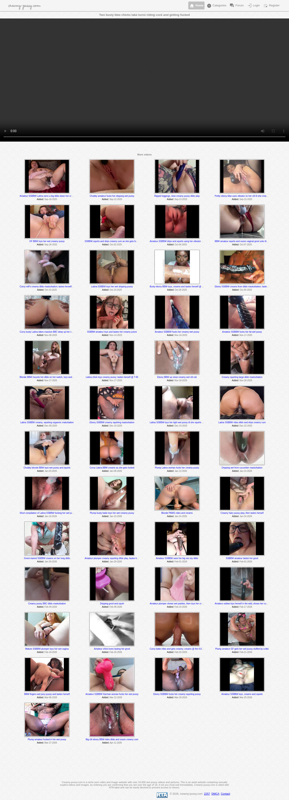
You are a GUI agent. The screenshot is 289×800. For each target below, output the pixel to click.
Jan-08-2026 (115, 471)
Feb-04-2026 (51, 607)
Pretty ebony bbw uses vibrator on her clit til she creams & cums (246, 196)
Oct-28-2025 (181, 290)
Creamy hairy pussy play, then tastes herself (242, 513)
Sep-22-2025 (115, 199)
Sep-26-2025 (50, 244)
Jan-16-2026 (51, 516)
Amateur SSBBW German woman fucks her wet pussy (112, 694)
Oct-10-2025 (51, 290)
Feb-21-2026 (246, 652)
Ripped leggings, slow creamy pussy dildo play (177, 196)
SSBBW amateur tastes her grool (242, 558)
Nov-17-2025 (245, 335)
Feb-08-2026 (115, 607)
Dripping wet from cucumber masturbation (242, 468)
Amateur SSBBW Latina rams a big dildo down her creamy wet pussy (53, 196)
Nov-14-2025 (115, 335)
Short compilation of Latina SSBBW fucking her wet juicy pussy (50, 513)
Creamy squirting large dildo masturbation (242, 377)
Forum (236, 6)
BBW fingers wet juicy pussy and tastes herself (47, 694)
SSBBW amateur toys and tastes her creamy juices (112, 332)
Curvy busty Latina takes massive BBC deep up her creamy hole (51, 332)
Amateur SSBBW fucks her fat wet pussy (242, 332)
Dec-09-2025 (50, 426)
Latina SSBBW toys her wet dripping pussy (112, 286)
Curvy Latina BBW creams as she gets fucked (112, 468)
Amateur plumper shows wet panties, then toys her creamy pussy (181, 603)
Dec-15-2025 (180, 426)
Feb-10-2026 (180, 607)
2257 (207, 793)
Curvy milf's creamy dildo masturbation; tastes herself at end (49, 286)
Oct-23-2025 (116, 290)
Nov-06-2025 (50, 335)
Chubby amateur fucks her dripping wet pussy (112, 196)
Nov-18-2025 (180, 380)
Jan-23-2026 (115, 516)
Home (196, 6)
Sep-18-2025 (50, 199)
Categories (216, 6)
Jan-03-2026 (51, 471)
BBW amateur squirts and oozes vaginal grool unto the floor (244, 241)
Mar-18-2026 (180, 697)
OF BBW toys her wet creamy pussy (47, 241)
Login (253, 6)
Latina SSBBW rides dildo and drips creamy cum (242, 422)
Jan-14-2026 (246, 471)
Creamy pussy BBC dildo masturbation (47, 603)
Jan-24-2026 (181, 516)
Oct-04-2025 (181, 244)
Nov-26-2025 (245, 380)
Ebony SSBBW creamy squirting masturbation (112, 422)
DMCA (215, 793)
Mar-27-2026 (51, 743)
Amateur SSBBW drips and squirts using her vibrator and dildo (180, 241)
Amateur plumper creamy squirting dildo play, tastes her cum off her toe (119, 558)
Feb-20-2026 (115, 652)
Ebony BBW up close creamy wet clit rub (177, 377)
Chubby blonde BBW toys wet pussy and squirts (47, 468)
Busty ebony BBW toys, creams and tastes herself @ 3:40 (178, 286)
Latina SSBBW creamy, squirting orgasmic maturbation (47, 422)
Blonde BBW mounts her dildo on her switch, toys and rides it (49, 377)
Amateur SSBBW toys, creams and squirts (242, 694)
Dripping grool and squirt (112, 603)
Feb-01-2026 (180, 561)
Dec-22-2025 (245, 426)
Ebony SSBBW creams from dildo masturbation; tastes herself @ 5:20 (249, 286)
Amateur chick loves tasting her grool (112, 649)
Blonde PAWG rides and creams (177, 513)
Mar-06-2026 (51, 697)
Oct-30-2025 (246, 290)
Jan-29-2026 (51, 561)
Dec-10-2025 (115, 426)
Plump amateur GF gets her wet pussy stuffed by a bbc (242, 649)
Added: (40, 199)
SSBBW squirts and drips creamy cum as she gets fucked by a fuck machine (122, 241)
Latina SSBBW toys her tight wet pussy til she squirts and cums (180, 422)
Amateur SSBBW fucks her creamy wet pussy (177, 332)
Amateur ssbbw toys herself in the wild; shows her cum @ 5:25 (245, 603)
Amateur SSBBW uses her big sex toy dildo (177, 558)
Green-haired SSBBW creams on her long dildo (47, 558)
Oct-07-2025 (246, 244)
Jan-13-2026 (181, 471)
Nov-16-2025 (180, 335)
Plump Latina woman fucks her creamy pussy (177, 468)
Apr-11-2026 (115, 743)
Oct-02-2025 (116, 244)
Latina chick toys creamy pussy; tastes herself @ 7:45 (112, 377)
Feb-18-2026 (51, 652)
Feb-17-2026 (246, 607)
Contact (225, 793)
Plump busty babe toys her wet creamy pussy (112, 513)
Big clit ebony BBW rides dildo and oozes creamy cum (112, 739)
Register (271, 6)
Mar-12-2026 (115, 697)
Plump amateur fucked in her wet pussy (47, 739)
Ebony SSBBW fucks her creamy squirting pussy (177, 694)
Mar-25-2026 (246, 697)
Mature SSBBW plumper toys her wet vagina (47, 649)
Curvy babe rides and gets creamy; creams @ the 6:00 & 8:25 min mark (184, 649)
